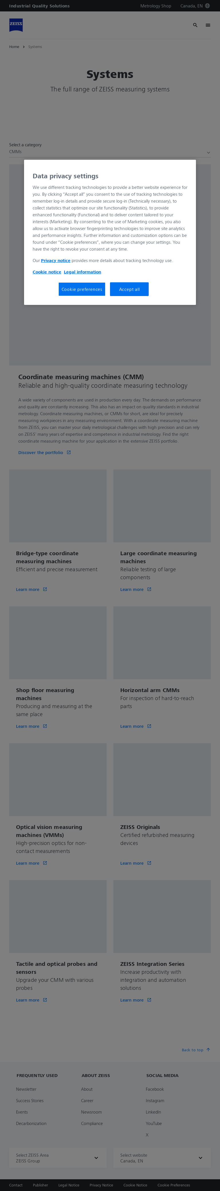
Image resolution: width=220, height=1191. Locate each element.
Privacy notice (55, 260)
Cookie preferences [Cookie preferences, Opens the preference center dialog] (82, 289)
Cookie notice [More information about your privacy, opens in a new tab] (47, 272)
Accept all (129, 289)
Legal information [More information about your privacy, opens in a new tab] (82, 272)
